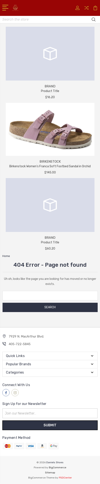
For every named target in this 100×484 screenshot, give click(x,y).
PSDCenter (65, 477)
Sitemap (50, 472)
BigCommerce (57, 467)
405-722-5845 (20, 344)
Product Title (50, 91)
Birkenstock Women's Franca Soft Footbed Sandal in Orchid (50, 166)
